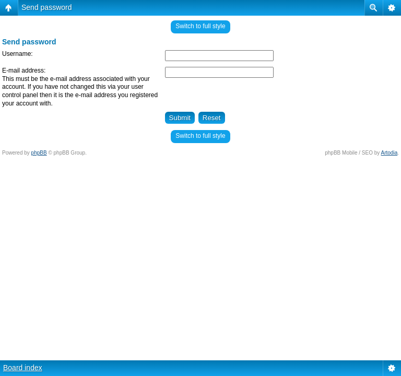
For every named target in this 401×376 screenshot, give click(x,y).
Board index (22, 367)
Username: (17, 53)
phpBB (39, 153)
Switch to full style (200, 26)
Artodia (389, 153)
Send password (46, 7)
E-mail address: (23, 70)
